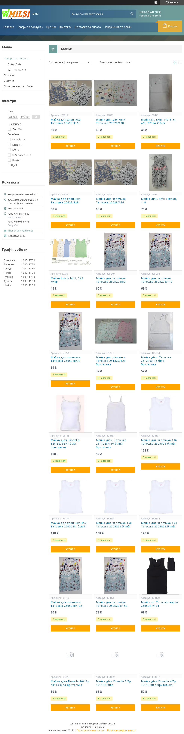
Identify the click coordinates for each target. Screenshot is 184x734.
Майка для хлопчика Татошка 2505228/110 (156, 279)
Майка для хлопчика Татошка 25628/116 (66, 121)
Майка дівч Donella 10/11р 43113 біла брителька (70, 683)
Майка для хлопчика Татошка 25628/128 (66, 200)
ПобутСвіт (14, 64)
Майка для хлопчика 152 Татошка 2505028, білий (69, 524)
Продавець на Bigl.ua (92, 727)
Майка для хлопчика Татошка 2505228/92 (66, 359)
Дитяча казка (17, 69)
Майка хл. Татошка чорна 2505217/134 (159, 604)
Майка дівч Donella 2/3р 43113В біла (113, 683)
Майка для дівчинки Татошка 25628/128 (110, 121)
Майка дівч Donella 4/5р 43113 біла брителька (158, 683)
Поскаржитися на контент (91, 730)
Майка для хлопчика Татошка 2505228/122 (66, 604)
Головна (8, 27)
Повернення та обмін (117, 27)
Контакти (65, 27)
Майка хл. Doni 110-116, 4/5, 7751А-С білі (158, 121)
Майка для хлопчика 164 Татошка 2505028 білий (159, 524)
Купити (70, 146)
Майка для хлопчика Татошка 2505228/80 (111, 279)
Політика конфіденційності (121, 730)
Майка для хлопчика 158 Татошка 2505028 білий (114, 524)
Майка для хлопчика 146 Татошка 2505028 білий (159, 441)
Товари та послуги (29, 27)
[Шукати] (132, 14)
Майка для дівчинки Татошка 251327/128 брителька (111, 361)
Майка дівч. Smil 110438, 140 (159, 200)
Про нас (51, 27)
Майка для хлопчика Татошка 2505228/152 (111, 604)
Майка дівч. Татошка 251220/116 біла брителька (156, 361)
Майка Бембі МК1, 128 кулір (67, 279)
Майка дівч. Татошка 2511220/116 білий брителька (111, 443)
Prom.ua (110, 723)
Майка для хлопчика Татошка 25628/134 (111, 200)
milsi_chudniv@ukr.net (20, 230)
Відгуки (9, 80)
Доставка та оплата (88, 27)
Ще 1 (14, 165)
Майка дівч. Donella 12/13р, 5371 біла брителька (65, 443)
